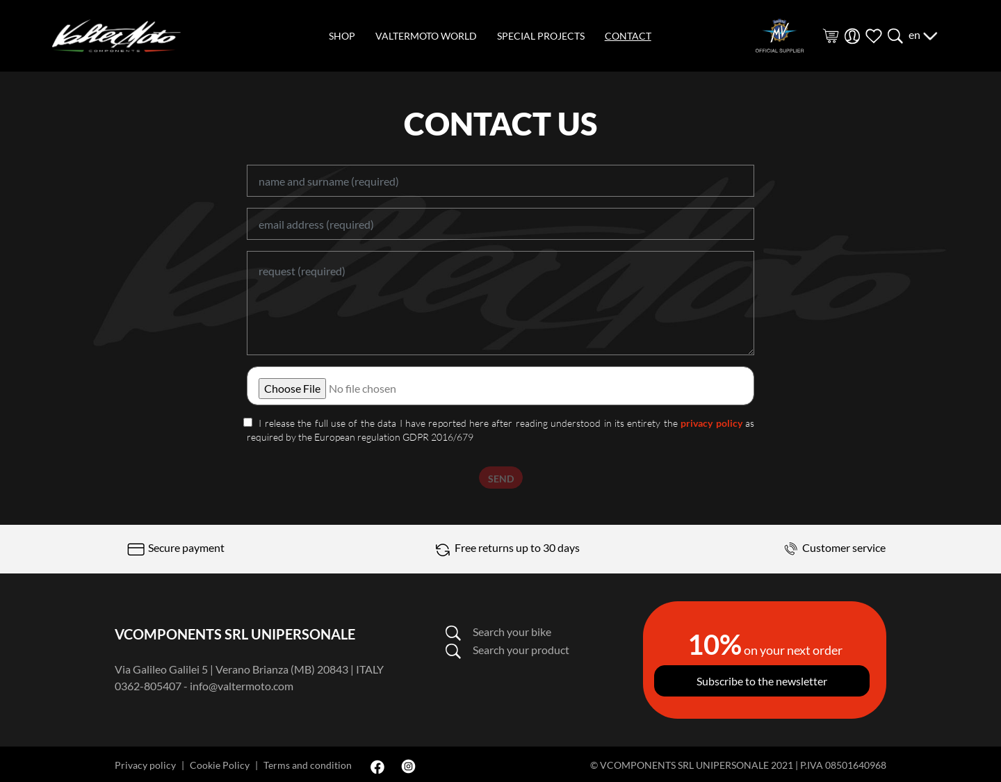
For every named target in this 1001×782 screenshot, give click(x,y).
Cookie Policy (220, 765)
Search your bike (498, 631)
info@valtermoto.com (241, 685)
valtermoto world (426, 36)
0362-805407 (148, 685)
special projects (541, 36)
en (923, 34)
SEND (501, 478)
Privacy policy (145, 765)
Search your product (507, 649)
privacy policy (711, 423)
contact (628, 36)
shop (342, 36)
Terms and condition (307, 765)
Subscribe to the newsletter (762, 680)
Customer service (833, 547)
